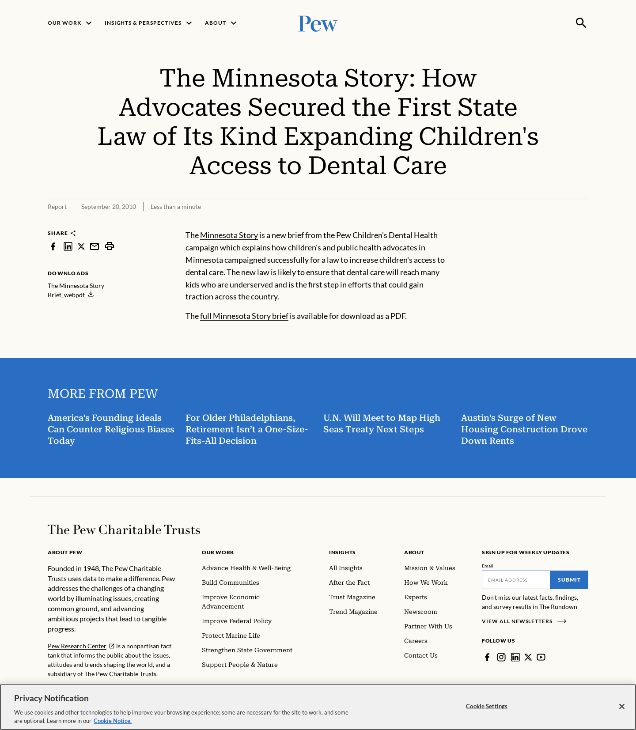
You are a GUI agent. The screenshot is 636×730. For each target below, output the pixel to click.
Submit (569, 579)
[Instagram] (501, 657)
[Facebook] (487, 657)
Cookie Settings (486, 706)
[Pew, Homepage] (318, 23)
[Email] (516, 580)
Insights (342, 552)
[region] (318, 707)
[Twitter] (528, 657)
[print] (109, 246)
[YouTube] (541, 657)
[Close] (622, 706)
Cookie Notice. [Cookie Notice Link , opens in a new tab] (113, 720)
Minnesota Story (229, 235)
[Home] (124, 529)
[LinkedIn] (515, 657)
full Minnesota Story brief (244, 316)
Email (488, 566)
